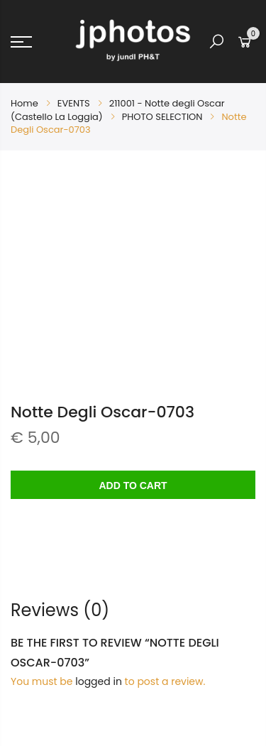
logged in (98, 681)
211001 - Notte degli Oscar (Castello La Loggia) (118, 110)
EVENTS (73, 103)
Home (24, 103)
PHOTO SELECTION (162, 117)
